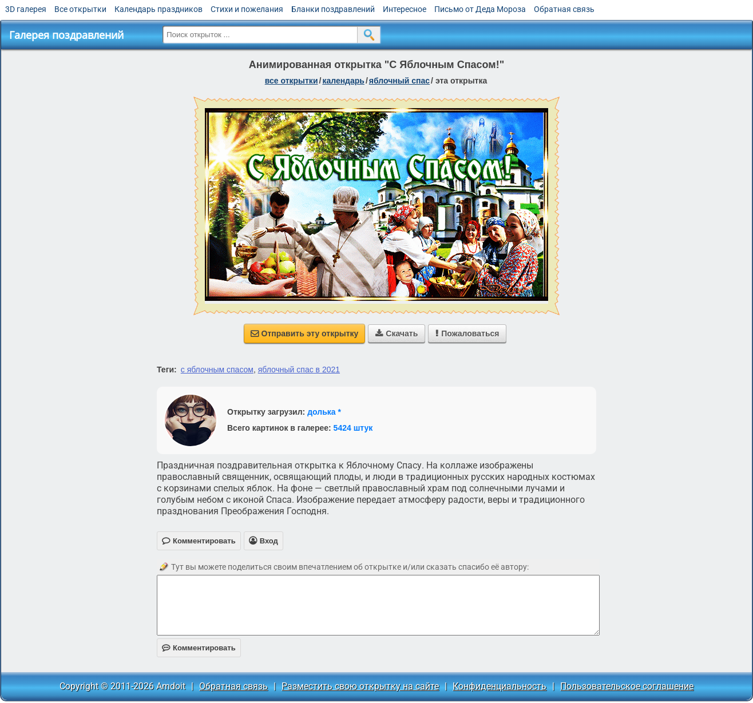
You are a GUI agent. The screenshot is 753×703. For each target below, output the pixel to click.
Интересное (404, 9)
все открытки (291, 80)
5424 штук (353, 427)
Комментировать (199, 648)
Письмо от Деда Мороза (480, 9)
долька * (324, 411)
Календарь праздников (158, 9)
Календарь (343, 80)
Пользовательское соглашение (626, 686)
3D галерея (25, 9)
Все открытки (80, 9)
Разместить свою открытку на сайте (360, 686)
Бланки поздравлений (333, 9)
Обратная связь (564, 9)
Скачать (396, 333)
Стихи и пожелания (247, 9)
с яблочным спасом (217, 369)
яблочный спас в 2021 (299, 369)
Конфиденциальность (499, 686)
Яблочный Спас (399, 80)
